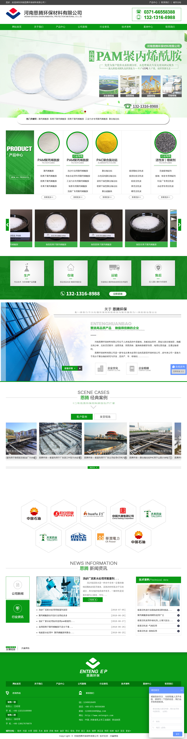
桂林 (112, 731)
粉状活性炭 (136, 181)
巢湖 (46, 731)
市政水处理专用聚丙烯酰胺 (78, 176)
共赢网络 (25, 648)
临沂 (117, 731)
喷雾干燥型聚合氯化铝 (107, 186)
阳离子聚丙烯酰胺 (58, 119)
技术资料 (126, 27)
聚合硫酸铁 (107, 191)
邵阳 (35, 731)
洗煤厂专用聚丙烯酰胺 (78, 191)
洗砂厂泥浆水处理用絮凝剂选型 (53, 610)
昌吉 (88, 731)
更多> (128, 731)
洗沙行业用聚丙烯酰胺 (78, 171)
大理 (30, 731)
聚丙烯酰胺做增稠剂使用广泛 (150, 615)
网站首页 (16, 27)
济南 (51, 731)
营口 (67, 731)
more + (93, 467)
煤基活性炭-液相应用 (147, 631)
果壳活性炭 (136, 186)
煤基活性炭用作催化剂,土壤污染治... (155, 620)
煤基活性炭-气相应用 (147, 626)
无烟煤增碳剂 (165, 171)
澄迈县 (100, 731)
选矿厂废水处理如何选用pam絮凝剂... (57, 621)
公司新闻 (82, 27)
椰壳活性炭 (136, 191)
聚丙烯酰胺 (44, 119)
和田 (106, 731)
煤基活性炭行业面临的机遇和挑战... (154, 610)
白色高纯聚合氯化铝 (107, 176)
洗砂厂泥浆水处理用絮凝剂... (101, 578)
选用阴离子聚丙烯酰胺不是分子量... (56, 627)
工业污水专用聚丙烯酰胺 (96, 119)
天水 (41, 731)
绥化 (72, 731)
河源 (25, 731)
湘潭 (94, 731)
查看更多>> (48, 197)
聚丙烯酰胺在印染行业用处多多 (53, 615)
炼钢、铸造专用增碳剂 (165, 176)
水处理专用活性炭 (165, 186)
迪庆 (62, 731)
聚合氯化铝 (114, 119)
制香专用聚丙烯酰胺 (78, 186)
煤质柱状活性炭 (136, 176)
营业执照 (116, 720)
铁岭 (56, 731)
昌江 (83, 731)
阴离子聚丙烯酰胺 (76, 119)
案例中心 (148, 27)
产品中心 (153, 2)
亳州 (19, 731)
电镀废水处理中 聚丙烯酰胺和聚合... (56, 632)
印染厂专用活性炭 (165, 181)
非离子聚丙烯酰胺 (48, 186)
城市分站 (177, 2)
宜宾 (122, 731)
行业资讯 (104, 27)
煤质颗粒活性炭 (136, 171)
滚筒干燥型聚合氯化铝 (107, 181)
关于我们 (38, 27)
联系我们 (165, 2)
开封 (78, 731)
